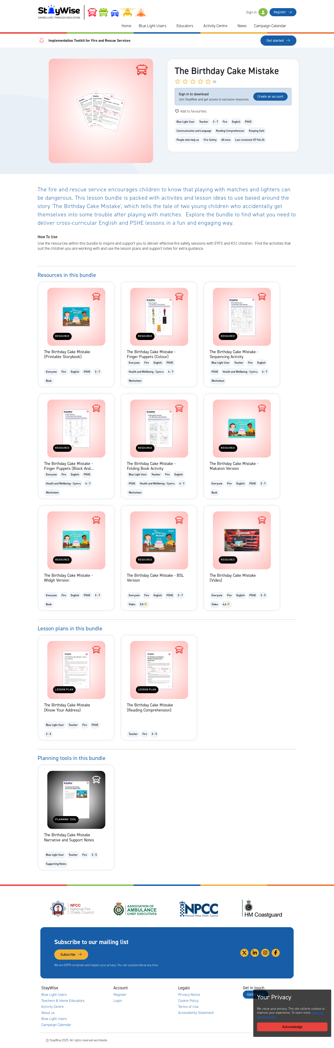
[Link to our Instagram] (265, 953)
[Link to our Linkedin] (255, 953)
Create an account (270, 96)
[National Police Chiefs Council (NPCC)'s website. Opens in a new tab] (198, 908)
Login (117, 1000)
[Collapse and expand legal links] (219, 987)
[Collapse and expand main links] (89, 987)
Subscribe (71, 954)
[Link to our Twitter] (244, 953)
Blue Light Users (152, 26)
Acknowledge (292, 1026)
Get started (278, 40)
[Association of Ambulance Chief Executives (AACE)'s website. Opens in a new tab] (135, 908)
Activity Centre (215, 26)
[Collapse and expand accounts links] (154, 987)
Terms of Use (188, 1006)
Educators (185, 26)
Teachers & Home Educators (62, 1000)
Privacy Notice (189, 994)
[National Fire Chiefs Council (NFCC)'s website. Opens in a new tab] (72, 908)
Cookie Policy (188, 1000)
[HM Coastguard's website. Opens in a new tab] (262, 908)
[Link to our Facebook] (276, 953)
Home (126, 26)
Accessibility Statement (196, 1012)
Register (283, 12)
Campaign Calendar (270, 26)
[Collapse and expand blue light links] (169, 26)
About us (48, 1012)
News (242, 26)
